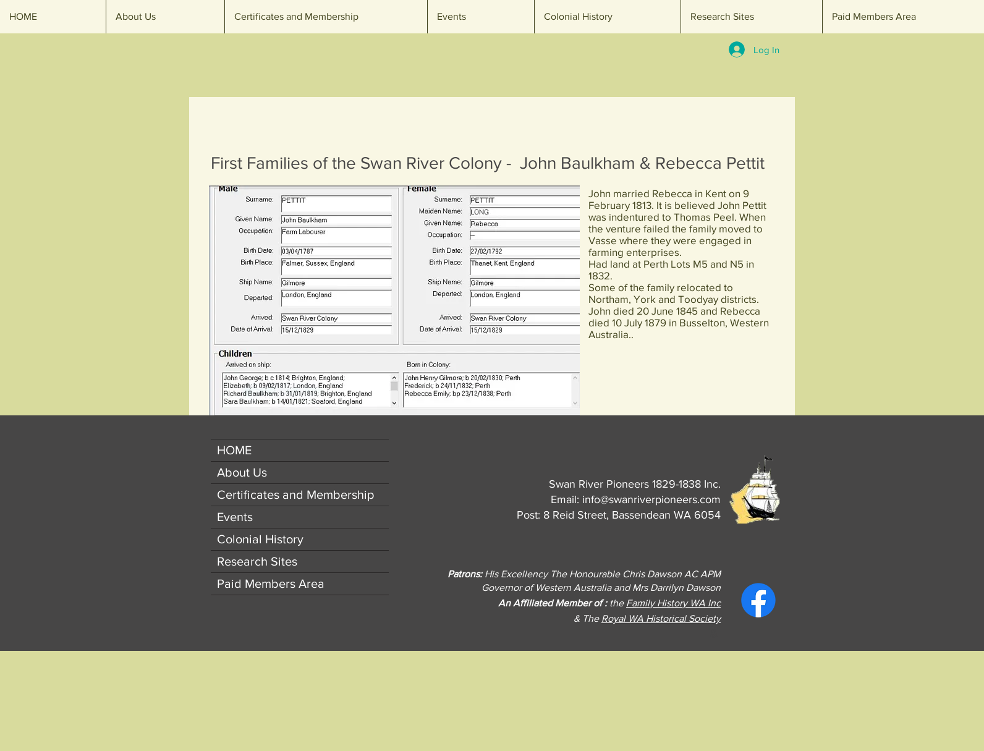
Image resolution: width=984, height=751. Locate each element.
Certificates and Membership (295, 494)
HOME (234, 450)
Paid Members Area (270, 583)
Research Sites (257, 561)
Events (235, 517)
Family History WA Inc (673, 603)
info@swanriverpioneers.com (651, 499)
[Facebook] (758, 600)
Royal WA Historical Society (661, 618)
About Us (242, 472)
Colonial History (260, 539)
